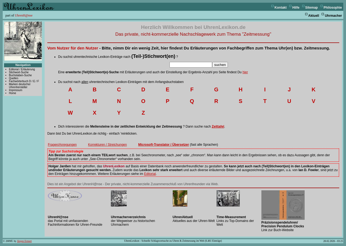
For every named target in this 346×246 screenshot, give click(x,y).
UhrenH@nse (24, 15)
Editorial (150, 174)
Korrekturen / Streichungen (107, 145)
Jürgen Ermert (24, 241)
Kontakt (281, 7)
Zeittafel (218, 126)
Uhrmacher (333, 16)
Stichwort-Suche (19, 72)
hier (245, 72)
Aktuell (313, 16)
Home (12, 93)
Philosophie (333, 7)
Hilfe (296, 7)
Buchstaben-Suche (20, 75)
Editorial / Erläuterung (22, 69)
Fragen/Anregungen (62, 145)
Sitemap (311, 7)
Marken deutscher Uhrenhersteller (20, 86)
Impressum (15, 90)
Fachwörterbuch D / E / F (24, 81)
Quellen (13, 78)
